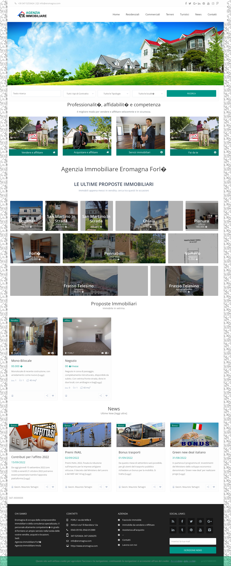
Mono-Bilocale (21, 361)
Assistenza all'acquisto (133, 529)
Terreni (168, 14)
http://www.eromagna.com (84, 545)
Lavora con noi (129, 544)
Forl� (35, 253)
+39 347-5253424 (26, 3)
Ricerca (191, 93)
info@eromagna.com (50, 3)
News (197, 14)
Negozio (71, 361)
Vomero (192, 253)
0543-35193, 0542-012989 (83, 529)
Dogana (26, 221)
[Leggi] (41, 375)
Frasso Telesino (79, 285)
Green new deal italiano (189, 452)
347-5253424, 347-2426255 (83, 535)
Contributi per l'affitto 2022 (30, 457)
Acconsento (176, 561)
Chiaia (149, 221)
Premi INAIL (73, 452)
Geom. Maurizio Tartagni (26, 486)
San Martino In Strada (61, 218)
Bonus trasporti (129, 452)
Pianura (201, 221)
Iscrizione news (193, 550)
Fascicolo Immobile (131, 519)
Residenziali (131, 14)
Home (114, 14)
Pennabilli (113, 253)
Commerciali (151, 14)
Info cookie (189, 561)
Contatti (210, 14)
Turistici (182, 14)
